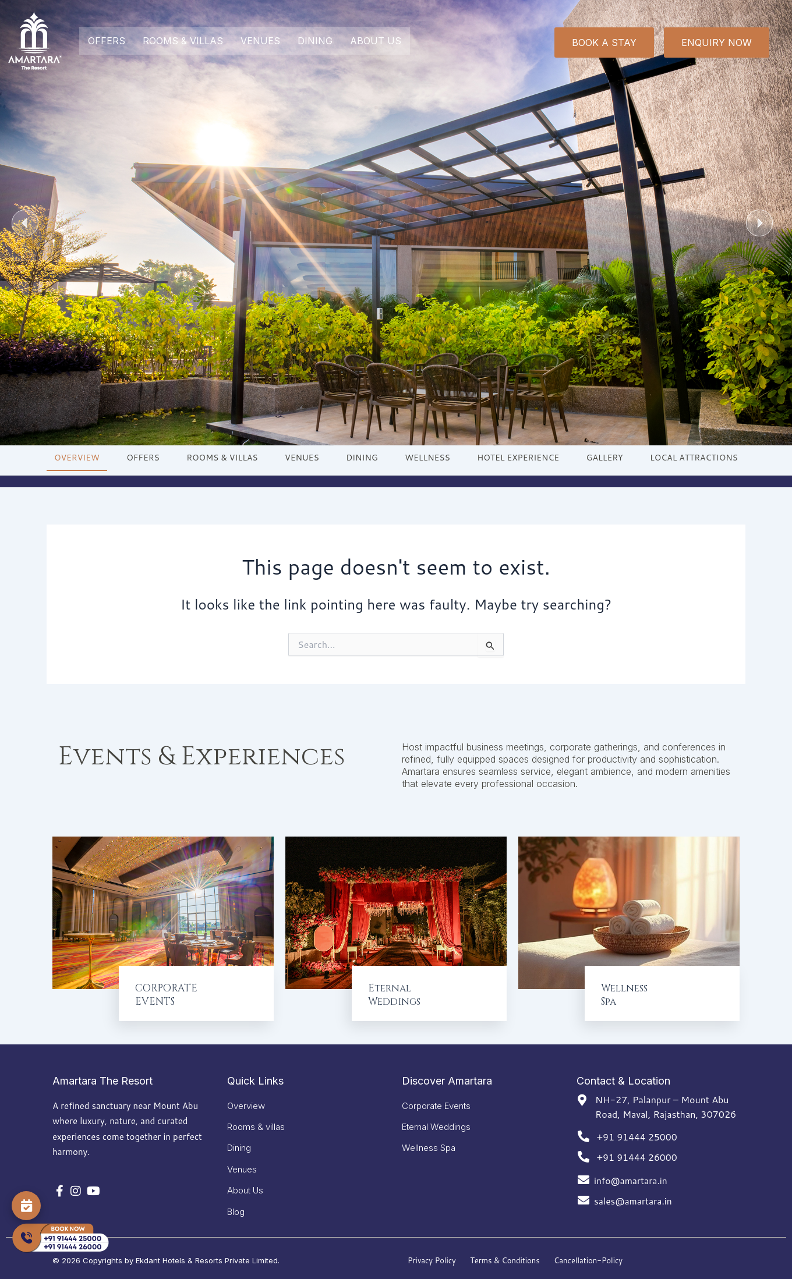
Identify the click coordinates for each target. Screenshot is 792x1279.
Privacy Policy (432, 1260)
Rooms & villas (256, 1120)
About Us (245, 1188)
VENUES (260, 41)
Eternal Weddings (436, 1120)
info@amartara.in (631, 1171)
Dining (239, 1143)
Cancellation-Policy (588, 1260)
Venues (242, 1165)
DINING (315, 41)
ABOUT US (375, 41)
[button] (25, 223)
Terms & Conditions (505, 1260)
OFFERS (106, 41)
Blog (236, 1211)
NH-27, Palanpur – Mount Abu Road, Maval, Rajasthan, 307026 (665, 1098)
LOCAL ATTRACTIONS (694, 457)
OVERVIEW (77, 457)
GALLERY (604, 457)
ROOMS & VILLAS (183, 41)
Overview (246, 1097)
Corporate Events (436, 1097)
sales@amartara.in (634, 1192)
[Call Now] (60, 1238)
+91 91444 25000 (637, 1128)
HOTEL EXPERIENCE (518, 457)
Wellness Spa (428, 1143)
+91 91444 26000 (637, 1148)
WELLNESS (427, 457)
